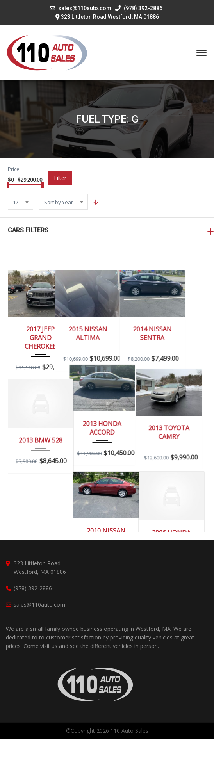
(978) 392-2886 (138, 8)
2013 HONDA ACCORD (106, 434)
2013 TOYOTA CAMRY (171, 434)
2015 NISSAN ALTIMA (106, 333)
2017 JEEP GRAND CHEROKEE (40, 338)
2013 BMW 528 (40, 440)
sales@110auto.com (84, 8)
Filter (60, 178)
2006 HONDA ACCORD (171, 536)
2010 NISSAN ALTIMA (106, 534)
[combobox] (20, 202)
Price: (14, 169)
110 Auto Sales (129, 771)
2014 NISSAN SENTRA (171, 333)
